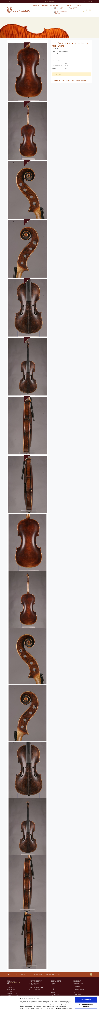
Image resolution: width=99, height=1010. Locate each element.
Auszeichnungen (59, 9)
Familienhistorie (59, 7)
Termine (79, 6)
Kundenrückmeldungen (61, 11)
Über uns (55, 6)
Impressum (88, 1)
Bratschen (54, 984)
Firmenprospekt (59, 8)
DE (7, 1)
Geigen (53, 983)
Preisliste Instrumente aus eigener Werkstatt (71, 80)
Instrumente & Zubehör (39, 6)
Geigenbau (49, 6)
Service (69, 6)
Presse (56, 12)
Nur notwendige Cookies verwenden (86, 996)
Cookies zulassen (86, 990)
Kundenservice (73, 7)
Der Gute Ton (77, 984)
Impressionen (58, 13)
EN (9, 1)
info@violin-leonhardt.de (49, 1)
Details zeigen (24, 1007)
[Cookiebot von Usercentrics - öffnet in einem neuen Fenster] (10, 1007)
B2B (91, 1)
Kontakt (83, 1)
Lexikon (72, 9)
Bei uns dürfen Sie (78, 983)
